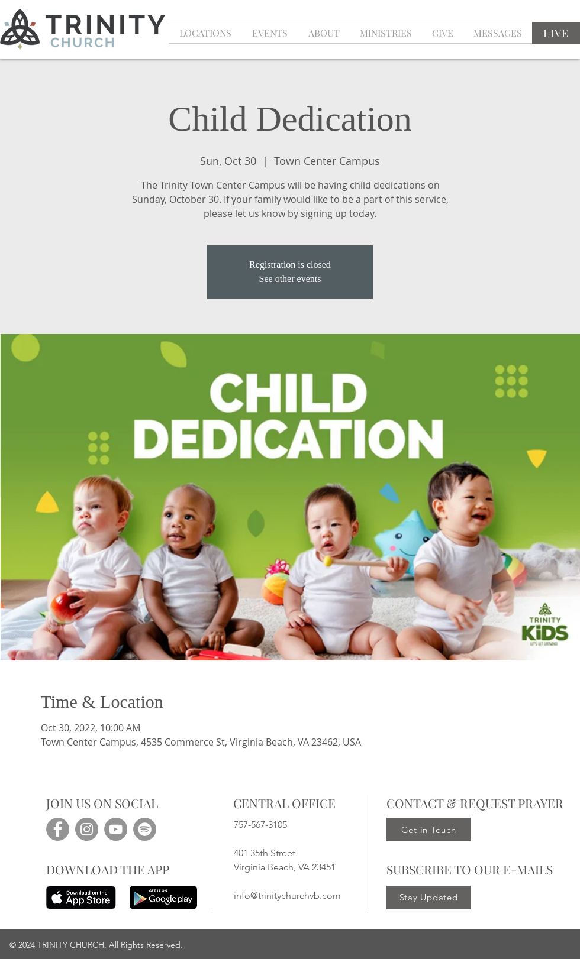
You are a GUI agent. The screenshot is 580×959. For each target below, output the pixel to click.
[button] (269, 32)
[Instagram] (86, 829)
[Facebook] (57, 829)
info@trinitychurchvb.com (287, 895)
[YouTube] (115, 829)
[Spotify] (144, 829)
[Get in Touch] (428, 829)
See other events (290, 279)
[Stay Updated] (428, 897)
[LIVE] (556, 33)
